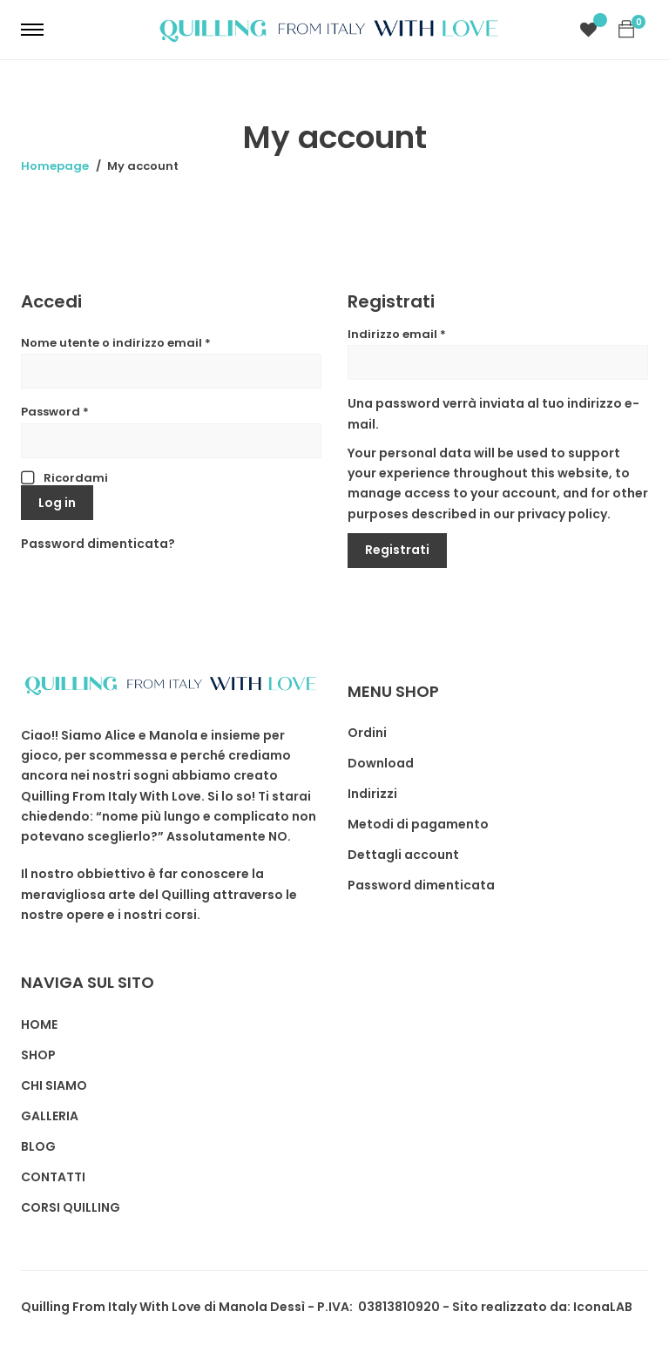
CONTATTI (53, 1177)
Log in (57, 502)
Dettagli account (403, 854)
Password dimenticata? (98, 543)
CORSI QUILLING (70, 1207)
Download (381, 763)
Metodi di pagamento (418, 824)
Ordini (367, 732)
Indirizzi (372, 793)
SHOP (38, 1055)
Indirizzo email (397, 334)
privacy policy (562, 514)
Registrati (397, 549)
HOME (39, 1024)
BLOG (38, 1146)
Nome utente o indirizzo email (116, 343)
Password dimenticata (421, 885)
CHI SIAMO (54, 1085)
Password (55, 411)
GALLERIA (49, 1116)
